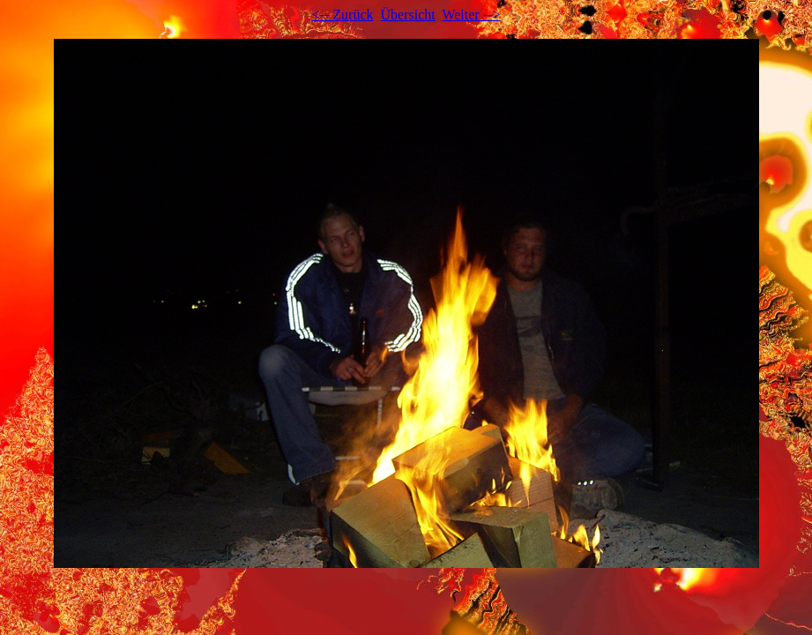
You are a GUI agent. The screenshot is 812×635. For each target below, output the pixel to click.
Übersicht (408, 14)
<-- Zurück (343, 14)
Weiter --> (471, 14)
